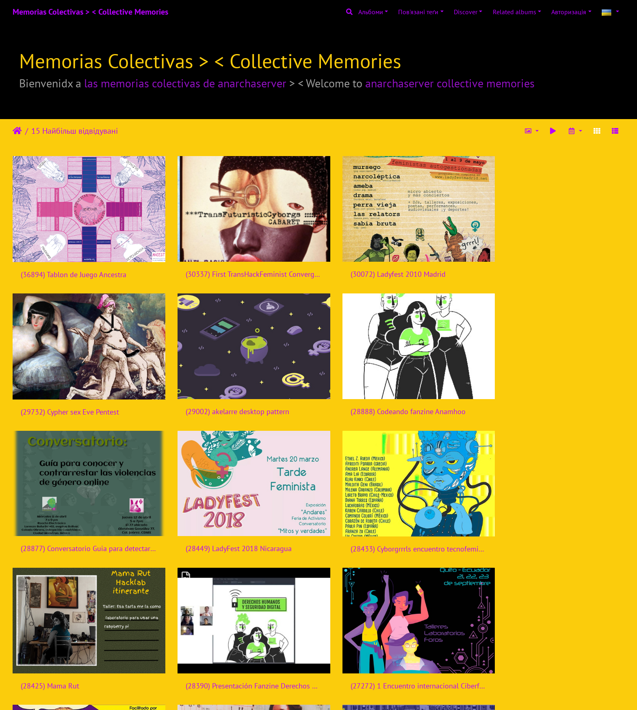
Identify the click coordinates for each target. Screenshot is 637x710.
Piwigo (334, 693)
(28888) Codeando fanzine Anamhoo (234, 399)
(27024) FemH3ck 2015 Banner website (239, 661)
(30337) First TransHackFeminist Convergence (240, 268)
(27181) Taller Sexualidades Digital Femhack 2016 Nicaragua (84, 661)
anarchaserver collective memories (450, 83)
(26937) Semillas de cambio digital (388, 661)
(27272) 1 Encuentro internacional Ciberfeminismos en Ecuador (552, 530)
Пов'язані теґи (418, 12)
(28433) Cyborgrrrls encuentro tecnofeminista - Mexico (84, 530)
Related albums (514, 12)
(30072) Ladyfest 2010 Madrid (380, 268)
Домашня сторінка (17, 131)
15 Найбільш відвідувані (74, 131)
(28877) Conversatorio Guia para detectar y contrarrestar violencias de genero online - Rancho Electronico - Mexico (396, 399)
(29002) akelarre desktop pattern (72, 399)
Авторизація (568, 12)
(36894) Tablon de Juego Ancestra (73, 268)
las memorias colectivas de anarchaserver (185, 83)
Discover (465, 12)
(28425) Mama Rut (206, 530)
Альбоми (370, 12)
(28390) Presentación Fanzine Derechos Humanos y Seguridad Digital (396, 530)
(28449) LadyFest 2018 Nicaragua (542, 399)
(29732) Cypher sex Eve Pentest (538, 268)
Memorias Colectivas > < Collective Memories (90, 12)
